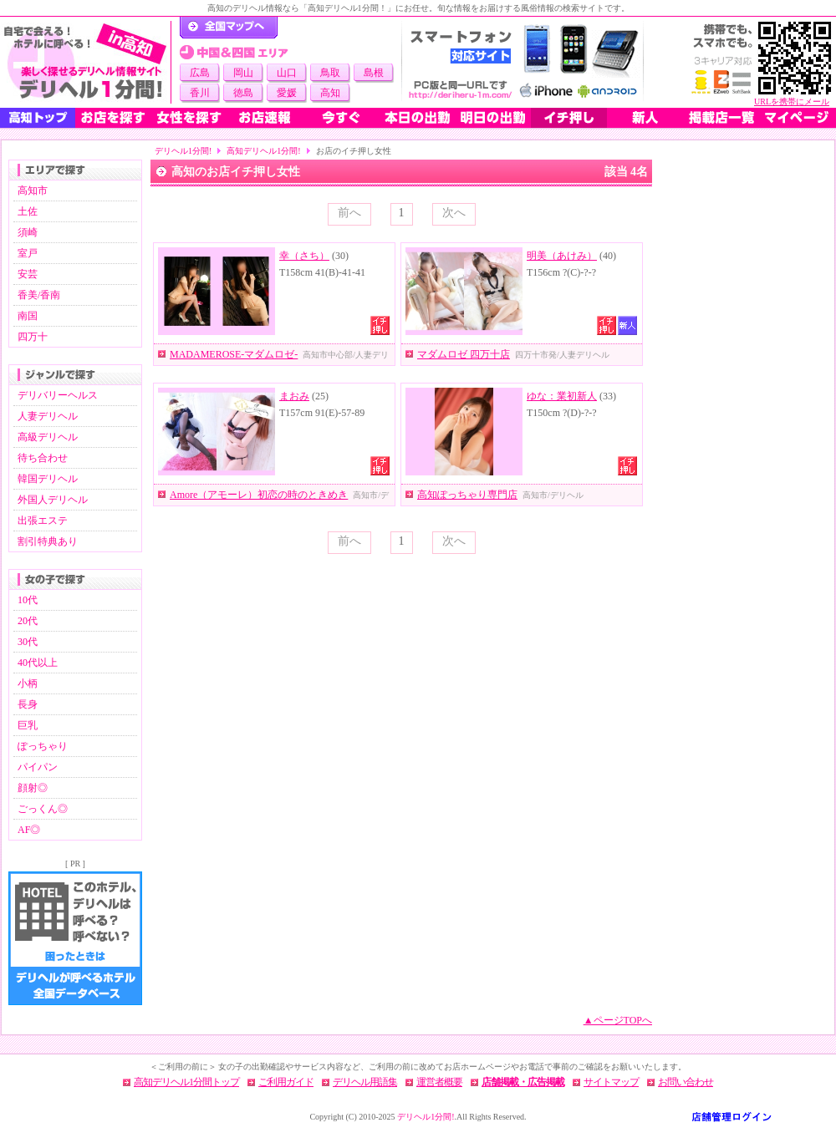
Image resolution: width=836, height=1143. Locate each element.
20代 (28, 621)
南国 (28, 316)
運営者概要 (439, 1082)
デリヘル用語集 (365, 1082)
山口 (287, 73)
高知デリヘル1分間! (263, 150)
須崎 (28, 232)
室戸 (28, 253)
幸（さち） (304, 256)
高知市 (33, 190)
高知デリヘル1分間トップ (186, 1082)
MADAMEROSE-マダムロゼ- (234, 354)
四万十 (33, 337)
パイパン (38, 767)
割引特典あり (48, 541)
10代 (28, 600)
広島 (200, 73)
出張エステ (43, 520)
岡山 (243, 73)
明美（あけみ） (562, 256)
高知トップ (37, 118)
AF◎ (29, 830)
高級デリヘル (48, 437)
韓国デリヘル (48, 479)
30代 (28, 642)
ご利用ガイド (286, 1082)
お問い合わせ (685, 1082)
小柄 (28, 683)
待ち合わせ (43, 458)
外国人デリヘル (53, 499)
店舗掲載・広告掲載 (523, 1082)
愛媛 (287, 93)
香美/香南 (39, 295)
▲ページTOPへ (618, 1020)
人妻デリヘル (48, 416)
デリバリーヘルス (58, 395)
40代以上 (38, 662)
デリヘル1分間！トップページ (229, 27)
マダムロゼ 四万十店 (463, 354)
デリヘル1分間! (183, 150)
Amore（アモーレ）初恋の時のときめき (259, 494)
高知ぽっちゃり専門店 (467, 494)
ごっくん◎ (43, 809)
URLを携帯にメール (791, 101)
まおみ (294, 396)
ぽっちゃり (43, 746)
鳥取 (330, 73)
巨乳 (28, 725)
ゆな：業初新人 (562, 396)
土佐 (28, 211)
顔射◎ (33, 788)
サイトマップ (611, 1082)
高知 (330, 93)
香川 (200, 93)
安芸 (28, 274)
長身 (28, 704)
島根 (374, 73)
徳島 (243, 93)
